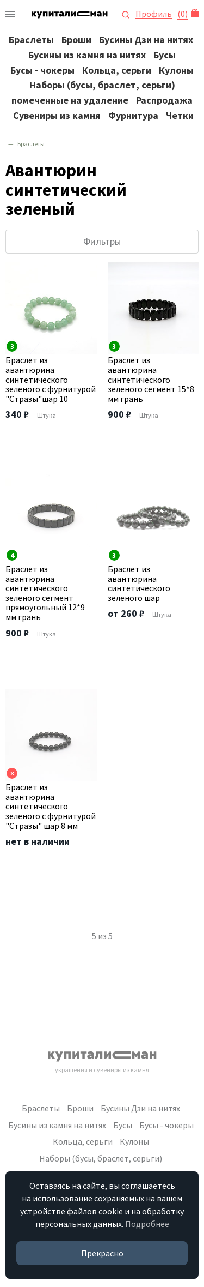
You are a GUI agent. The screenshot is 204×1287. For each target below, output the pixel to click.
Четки (180, 115)
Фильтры (102, 241)
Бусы (164, 55)
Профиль (153, 14)
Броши (76, 39)
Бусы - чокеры (42, 70)
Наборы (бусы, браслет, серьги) (102, 85)
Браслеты (31, 39)
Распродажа (164, 100)
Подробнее (147, 1223)
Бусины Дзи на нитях (146, 39)
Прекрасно (102, 1253)
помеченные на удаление (69, 100)
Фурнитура (133, 115)
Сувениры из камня (57, 115)
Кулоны (176, 70)
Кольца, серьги (116, 70)
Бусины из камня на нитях (87, 55)
